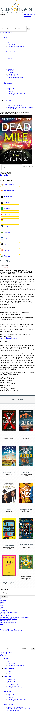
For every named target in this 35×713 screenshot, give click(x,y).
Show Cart (27, 16)
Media (2, 602)
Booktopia (7, 208)
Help (1, 624)
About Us (10, 88)
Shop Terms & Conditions (8, 622)
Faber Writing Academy (15, 105)
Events (9, 58)
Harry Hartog (8, 196)
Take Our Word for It (14, 76)
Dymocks (7, 214)
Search (2, 14)
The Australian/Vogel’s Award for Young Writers (14, 617)
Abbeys (6, 238)
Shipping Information (6, 620)
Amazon (6, 244)
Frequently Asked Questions (8, 619)
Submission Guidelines (7, 609)
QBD (5, 220)
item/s (29, 14)
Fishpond (7, 256)
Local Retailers (9, 184)
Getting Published (13, 109)
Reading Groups (12, 74)
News (9, 57)
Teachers (10, 72)
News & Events (9, 52)
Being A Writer (9, 100)
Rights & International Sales (16, 93)
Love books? (4, 589)
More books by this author (8, 338)
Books (6, 38)
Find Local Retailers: (7, 180)
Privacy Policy (12, 95)
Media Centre (11, 71)
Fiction (9, 43)
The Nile (7, 250)
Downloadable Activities (15, 77)
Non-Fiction (11, 44)
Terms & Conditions (6, 614)
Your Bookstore (9, 190)
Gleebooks (7, 232)
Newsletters (11, 91)
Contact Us (8, 83)
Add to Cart (5, 173)
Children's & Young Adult (15, 46)
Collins (6, 226)
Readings (7, 202)
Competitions (4, 599)
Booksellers (11, 69)
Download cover (5, 175)
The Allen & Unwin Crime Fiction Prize (20, 107)
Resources (8, 64)
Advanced (6, 32)
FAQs (9, 90)
